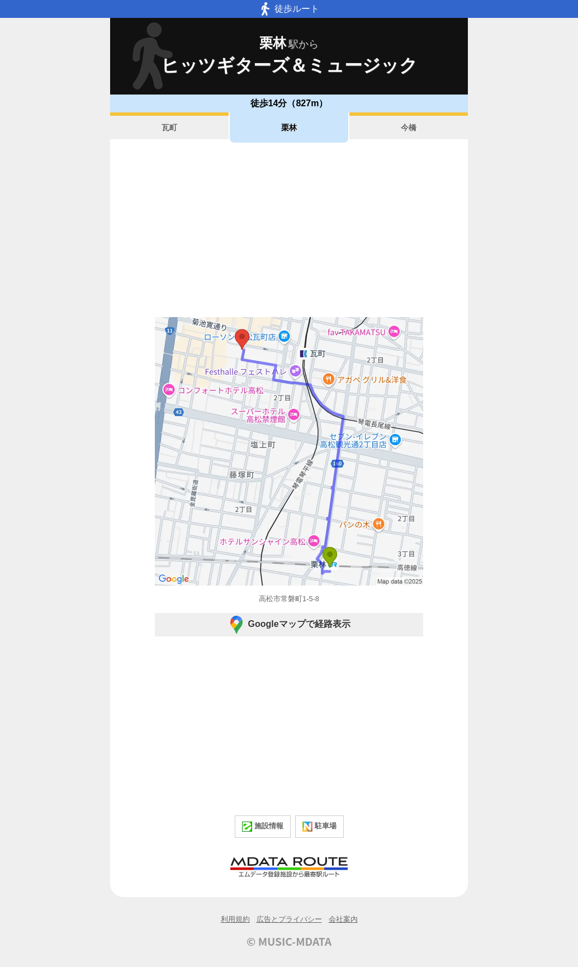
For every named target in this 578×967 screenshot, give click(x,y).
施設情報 (262, 827)
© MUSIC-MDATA (289, 941)
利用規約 (235, 919)
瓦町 (169, 127)
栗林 (289, 127)
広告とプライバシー (289, 919)
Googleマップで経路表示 (289, 625)
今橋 (408, 127)
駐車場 (319, 827)
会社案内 (343, 919)
